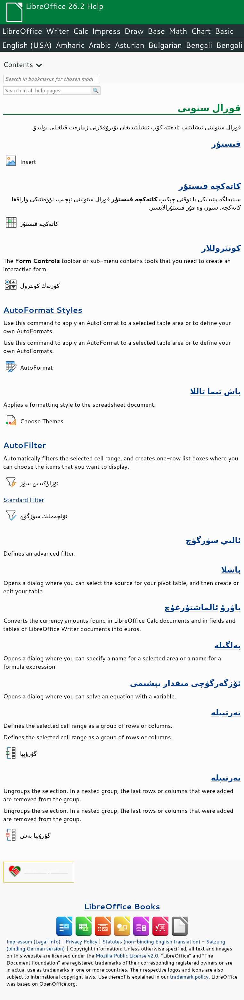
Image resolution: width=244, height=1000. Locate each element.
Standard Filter (23, 500)
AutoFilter (24, 444)
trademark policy (189, 976)
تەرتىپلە (226, 712)
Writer (57, 31)
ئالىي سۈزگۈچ (213, 540)
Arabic (99, 45)
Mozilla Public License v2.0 (126, 955)
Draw (133, 31)
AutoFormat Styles (42, 309)
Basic (224, 31)
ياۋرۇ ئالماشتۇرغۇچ (202, 607)
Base (156, 31)
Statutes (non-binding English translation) (151, 941)
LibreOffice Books (122, 906)
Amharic (70, 45)
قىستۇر (226, 143)
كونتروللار (221, 247)
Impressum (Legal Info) (33, 941)
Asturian (129, 45)
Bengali (199, 45)
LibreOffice (22, 31)
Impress (106, 31)
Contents (18, 64)
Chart (201, 31)
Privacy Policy (81, 941)
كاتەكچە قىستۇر (210, 185)
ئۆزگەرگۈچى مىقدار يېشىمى (185, 682)
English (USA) (27, 45)
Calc (80, 31)
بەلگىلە (227, 645)
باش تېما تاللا (215, 391)
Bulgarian (165, 45)
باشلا (231, 569)
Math (178, 31)
